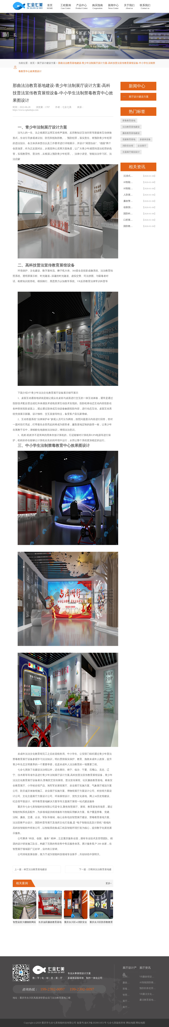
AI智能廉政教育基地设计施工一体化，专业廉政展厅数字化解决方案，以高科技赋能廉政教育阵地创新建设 (129, 182)
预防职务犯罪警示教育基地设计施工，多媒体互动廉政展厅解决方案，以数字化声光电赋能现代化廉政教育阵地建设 (147, 988)
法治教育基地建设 (131, 127)
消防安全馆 (127, 145)
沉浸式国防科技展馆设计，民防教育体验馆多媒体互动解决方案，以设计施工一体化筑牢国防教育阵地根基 (129, 176)
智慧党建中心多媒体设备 (126, 995)
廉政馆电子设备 (126, 982)
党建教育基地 (128, 139)
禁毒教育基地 (128, 120)
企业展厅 (142, 145)
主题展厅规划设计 (131, 152)
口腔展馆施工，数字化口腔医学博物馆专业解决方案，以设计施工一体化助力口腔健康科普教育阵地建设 (129, 220)
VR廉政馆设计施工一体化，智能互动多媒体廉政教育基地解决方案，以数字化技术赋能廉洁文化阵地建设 (147, 976)
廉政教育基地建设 (131, 133)
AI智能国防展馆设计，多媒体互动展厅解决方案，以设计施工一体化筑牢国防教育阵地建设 (129, 188)
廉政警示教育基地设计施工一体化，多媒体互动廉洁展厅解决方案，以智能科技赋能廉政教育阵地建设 (129, 201)
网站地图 (130, 1023)
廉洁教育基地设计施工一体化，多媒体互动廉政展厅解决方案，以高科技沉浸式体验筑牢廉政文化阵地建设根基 (147, 1000)
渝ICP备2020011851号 (95, 1023)
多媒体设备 (145, 139)
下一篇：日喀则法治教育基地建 (95, 869)
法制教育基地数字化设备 (126, 976)
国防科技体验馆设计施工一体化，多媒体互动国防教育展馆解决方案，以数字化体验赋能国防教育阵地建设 (129, 213)
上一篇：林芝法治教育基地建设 (31, 869)
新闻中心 (84, 39)
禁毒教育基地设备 (126, 989)
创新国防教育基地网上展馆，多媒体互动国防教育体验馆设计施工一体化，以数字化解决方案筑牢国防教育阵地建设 (129, 207)
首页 (32, 63)
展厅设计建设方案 (46, 63)
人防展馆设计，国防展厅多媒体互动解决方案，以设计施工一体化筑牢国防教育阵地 (129, 195)
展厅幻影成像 (126, 1007)
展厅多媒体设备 (126, 1001)
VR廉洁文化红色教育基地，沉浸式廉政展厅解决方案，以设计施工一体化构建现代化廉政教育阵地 (147, 994)
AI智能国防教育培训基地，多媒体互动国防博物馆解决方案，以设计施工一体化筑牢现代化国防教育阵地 (147, 982)
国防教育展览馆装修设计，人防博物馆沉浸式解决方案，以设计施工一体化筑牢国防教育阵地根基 (129, 226)
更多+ (109, 883)
